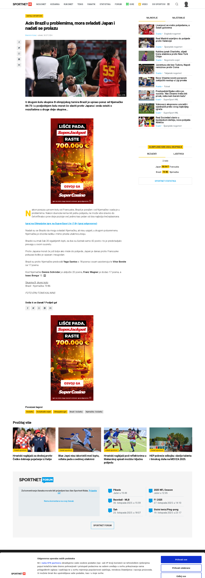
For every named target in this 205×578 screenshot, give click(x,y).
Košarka (55, 4)
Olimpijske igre (60, 412)
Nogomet (41, 4)
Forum (118, 4)
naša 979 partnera (51, 537)
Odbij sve (181, 551)
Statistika (105, 4)
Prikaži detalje (147, 572)
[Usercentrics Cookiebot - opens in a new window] (18, 572)
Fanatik (91, 4)
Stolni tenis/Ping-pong (166, 509)
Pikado (117, 490)
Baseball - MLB (121, 499)
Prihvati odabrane (181, 542)
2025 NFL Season (163, 490)
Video (143, 4)
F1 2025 (158, 499)
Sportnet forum (102, 525)
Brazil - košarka (76, 412)
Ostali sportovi (34, 16)
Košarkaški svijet (44, 412)
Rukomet (68, 4)
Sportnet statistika (165, 181)
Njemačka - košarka (94, 412)
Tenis (80, 4)
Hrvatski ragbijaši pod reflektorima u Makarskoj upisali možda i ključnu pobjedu (125, 459)
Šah (115, 509)
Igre (130, 4)
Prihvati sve (181, 534)
